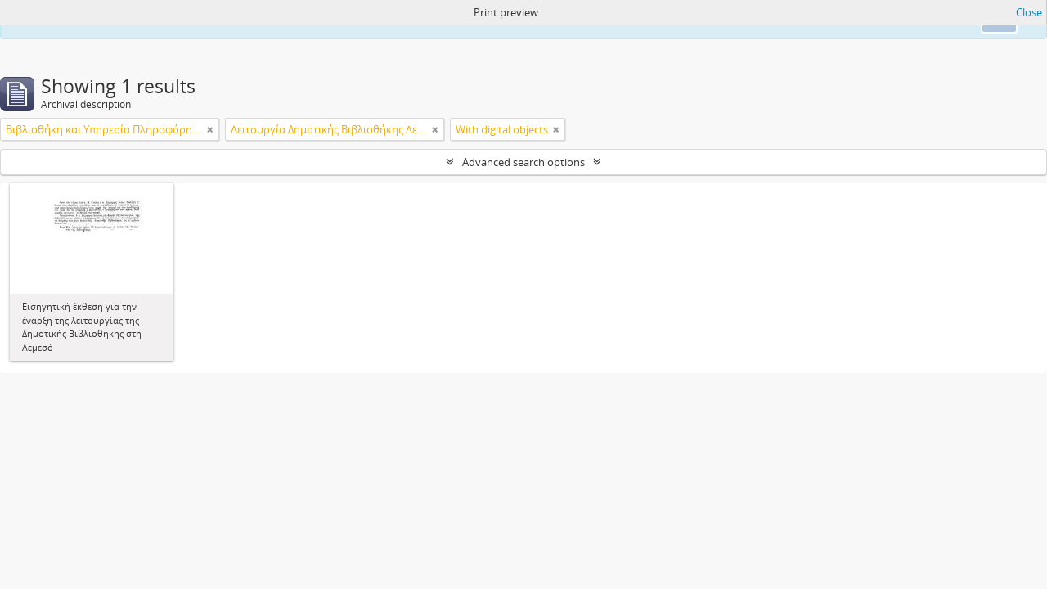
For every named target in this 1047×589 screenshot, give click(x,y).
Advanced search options (523, 162)
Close (1029, 12)
